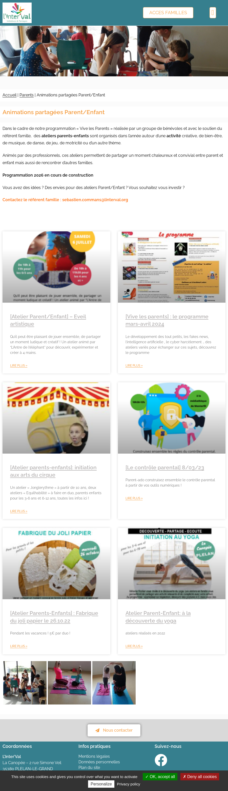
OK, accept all (160, 777)
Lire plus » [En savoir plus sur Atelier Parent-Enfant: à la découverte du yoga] (134, 646)
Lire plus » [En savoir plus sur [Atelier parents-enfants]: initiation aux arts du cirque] (18, 511)
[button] (213, 12)
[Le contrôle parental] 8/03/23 (165, 467)
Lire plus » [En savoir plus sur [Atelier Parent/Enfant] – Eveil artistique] (18, 365)
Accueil (9, 95)
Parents (26, 95)
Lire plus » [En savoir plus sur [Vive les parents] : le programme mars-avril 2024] (134, 365)
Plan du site (89, 767)
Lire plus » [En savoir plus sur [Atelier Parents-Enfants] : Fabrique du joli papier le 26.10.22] (18, 646)
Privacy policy (128, 784)
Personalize (101, 784)
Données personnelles (99, 762)
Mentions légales (94, 756)
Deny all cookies (200, 777)
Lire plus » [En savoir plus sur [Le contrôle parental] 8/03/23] (134, 498)
